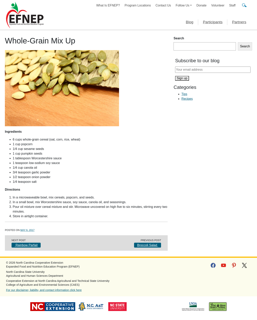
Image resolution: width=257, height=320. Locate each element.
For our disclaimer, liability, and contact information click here (44, 290)
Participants (212, 22)
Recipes (187, 98)
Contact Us (163, 5)
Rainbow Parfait (26, 245)
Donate (201, 5)
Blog (189, 22)
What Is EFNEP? (108, 5)
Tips (184, 94)
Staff (232, 5)
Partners (239, 22)
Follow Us (182, 5)
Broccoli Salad (147, 245)
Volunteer (218, 5)
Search (179, 38)
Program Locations (137, 5)
